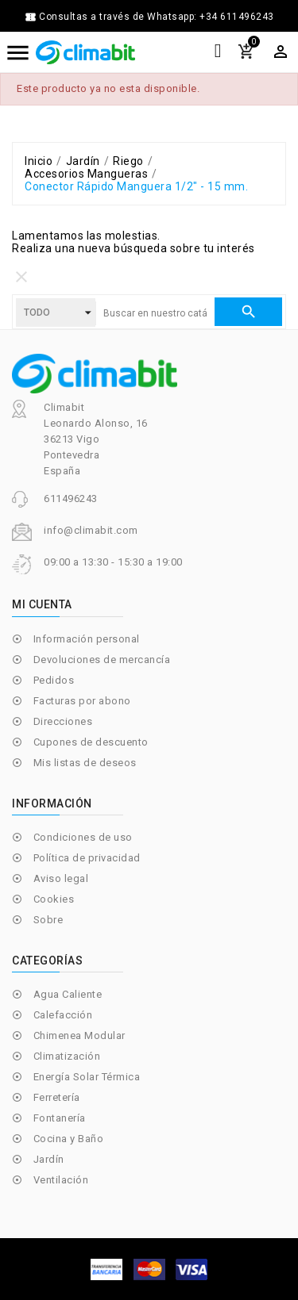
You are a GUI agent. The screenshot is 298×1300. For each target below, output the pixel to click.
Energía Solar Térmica (87, 1077)
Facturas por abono (82, 701)
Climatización (67, 1056)
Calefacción (63, 1015)
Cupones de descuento (91, 742)
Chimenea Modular (79, 1035)
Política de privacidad (87, 858)
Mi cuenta (42, 604)
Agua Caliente (68, 994)
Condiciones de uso (83, 837)
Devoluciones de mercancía (102, 659)
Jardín (48, 1159)
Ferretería (56, 1097)
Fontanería (59, 1118)
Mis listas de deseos (85, 763)
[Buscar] (155, 313)
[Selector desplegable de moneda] (280, 51)
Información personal (86, 639)
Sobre (48, 920)
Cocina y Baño (68, 1139)
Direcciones (63, 721)
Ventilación (61, 1180)
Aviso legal (61, 878)
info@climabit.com (91, 530)
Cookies (54, 899)
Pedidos (54, 680)
